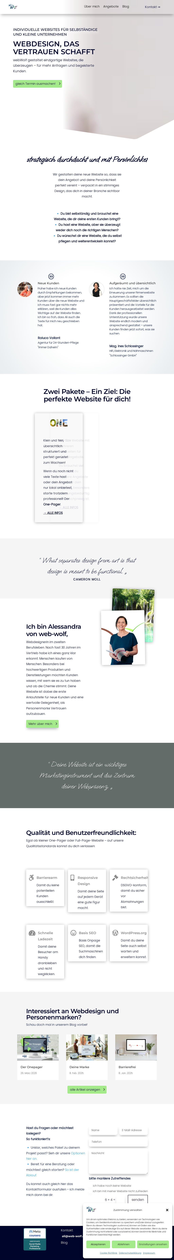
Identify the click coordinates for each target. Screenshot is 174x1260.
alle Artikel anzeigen (85, 1089)
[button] (167, 1210)
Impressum (149, 1252)
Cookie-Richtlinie (108, 1252)
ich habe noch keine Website (110, 1186)
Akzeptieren (98, 1244)
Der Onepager (31, 1067)
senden (138, 1199)
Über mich (92, 6)
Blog (125, 6)
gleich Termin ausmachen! (35, 84)
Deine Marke (79, 1067)
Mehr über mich (40, 724)
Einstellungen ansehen (153, 1244)
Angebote (111, 6)
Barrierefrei (127, 1067)
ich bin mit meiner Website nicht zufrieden (118, 1191)
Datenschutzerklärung (130, 1252)
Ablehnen (123, 1244)
